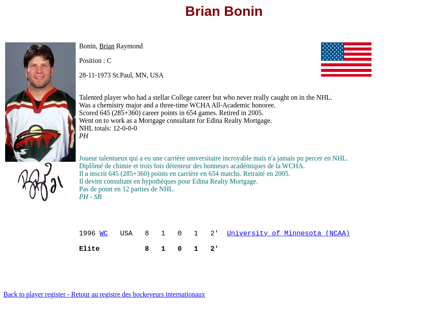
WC (104, 236)
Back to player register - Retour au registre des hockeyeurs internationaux (104, 301)
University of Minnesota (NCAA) (288, 236)
